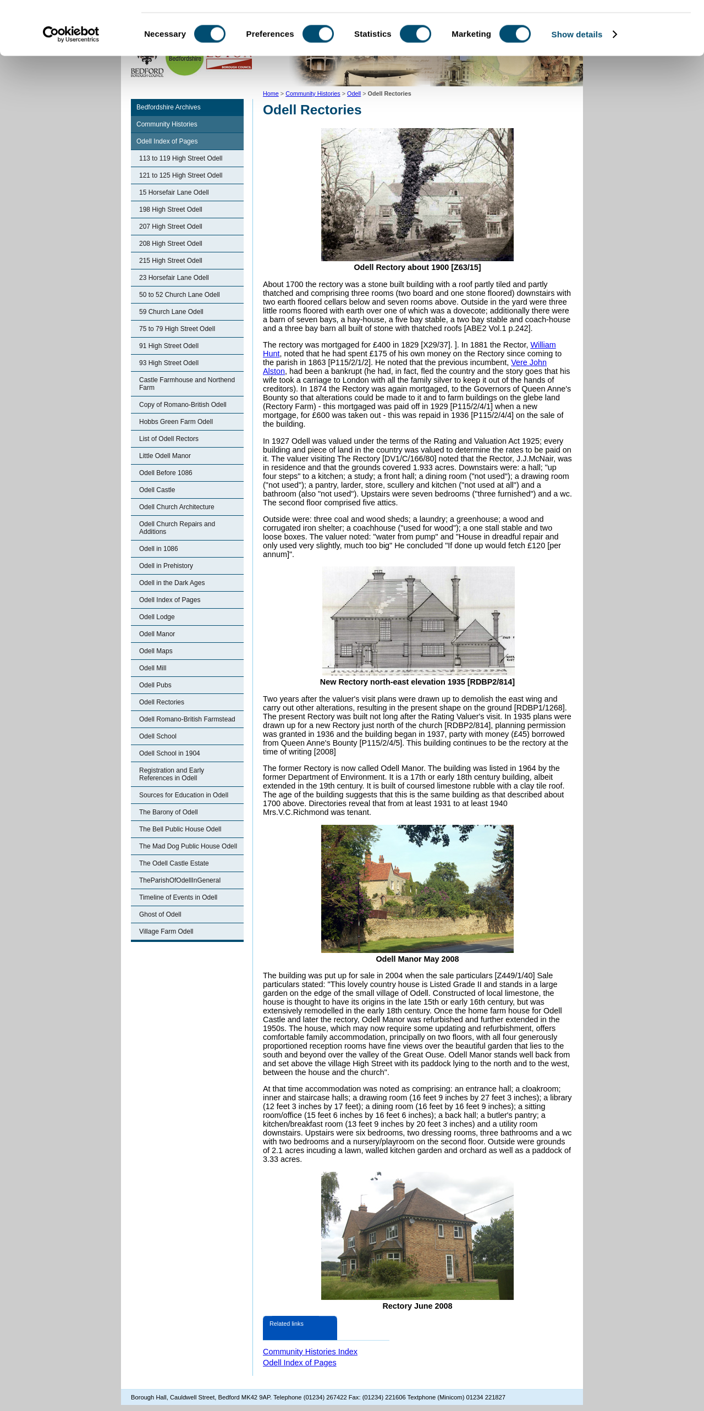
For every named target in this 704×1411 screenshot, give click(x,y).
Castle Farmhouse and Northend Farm (187, 384)
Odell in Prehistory (166, 566)
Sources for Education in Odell (183, 795)
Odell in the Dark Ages (172, 583)
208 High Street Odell (170, 243)
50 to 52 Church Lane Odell (179, 295)
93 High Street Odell (169, 363)
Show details (577, 84)
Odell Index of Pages (166, 141)
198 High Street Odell (170, 209)
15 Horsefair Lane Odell (174, 192)
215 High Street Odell (170, 260)
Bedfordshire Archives (168, 107)
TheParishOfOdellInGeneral (180, 880)
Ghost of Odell (160, 914)
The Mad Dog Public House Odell (188, 846)
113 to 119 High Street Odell (180, 158)
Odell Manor (157, 634)
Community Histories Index (310, 1351)
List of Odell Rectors (169, 439)
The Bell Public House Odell (180, 829)
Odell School (158, 736)
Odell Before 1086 (166, 473)
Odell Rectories (161, 702)
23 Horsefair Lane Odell (174, 278)
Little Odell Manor (165, 456)
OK (612, 27)
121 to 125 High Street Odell (180, 175)
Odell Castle (157, 490)
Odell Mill (152, 668)
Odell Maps (156, 651)
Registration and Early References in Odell (171, 774)
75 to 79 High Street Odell (177, 329)
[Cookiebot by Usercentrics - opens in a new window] (71, 84)
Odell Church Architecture (177, 507)
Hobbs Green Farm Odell (176, 422)
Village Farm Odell (166, 931)
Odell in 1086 (158, 549)
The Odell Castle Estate (174, 863)
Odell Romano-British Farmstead (187, 719)
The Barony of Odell (168, 812)
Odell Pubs (155, 685)
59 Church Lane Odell (171, 312)
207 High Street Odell (170, 226)
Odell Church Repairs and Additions (177, 528)
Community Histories (166, 124)
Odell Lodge (157, 617)
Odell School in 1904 (169, 753)
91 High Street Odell (169, 346)
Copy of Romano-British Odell (183, 405)
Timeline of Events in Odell (178, 897)
